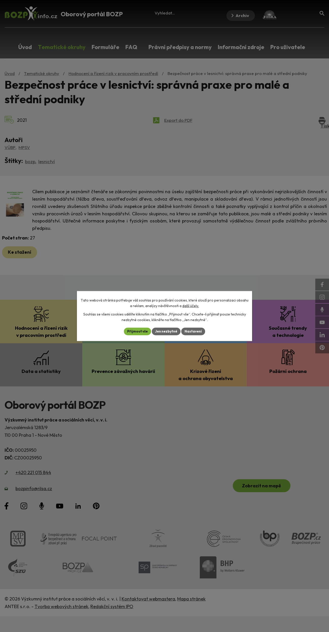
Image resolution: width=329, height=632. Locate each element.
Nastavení (195, 331)
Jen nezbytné (166, 331)
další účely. (190, 305)
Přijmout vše (135, 331)
